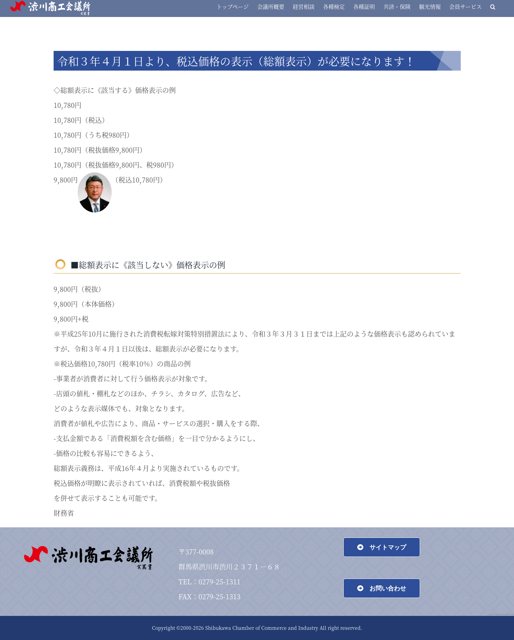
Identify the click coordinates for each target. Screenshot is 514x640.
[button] (492, 7)
